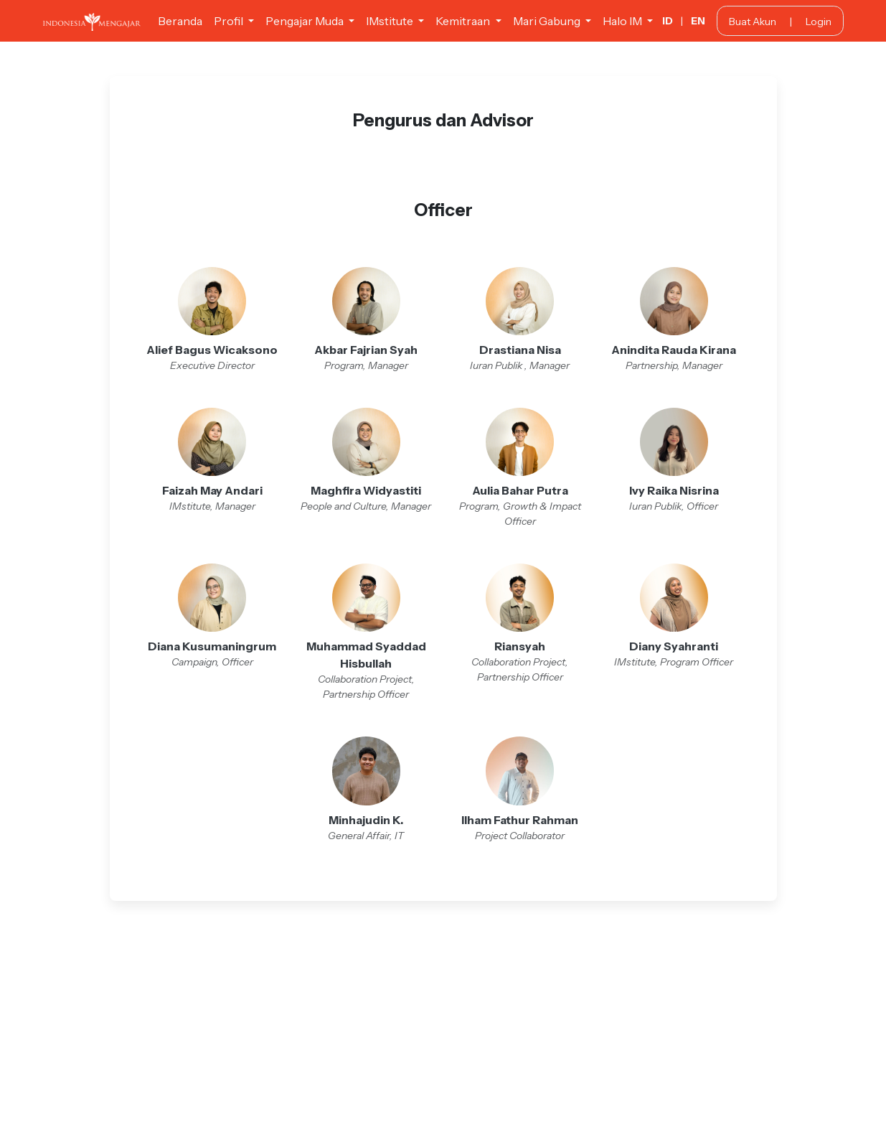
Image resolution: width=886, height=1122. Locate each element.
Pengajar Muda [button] (305, 21)
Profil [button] (229, 21)
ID (667, 20)
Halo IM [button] (623, 21)
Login (818, 21)
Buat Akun (752, 21)
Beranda (180, 21)
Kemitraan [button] (463, 21)
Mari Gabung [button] (548, 21)
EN (698, 20)
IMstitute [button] (390, 21)
